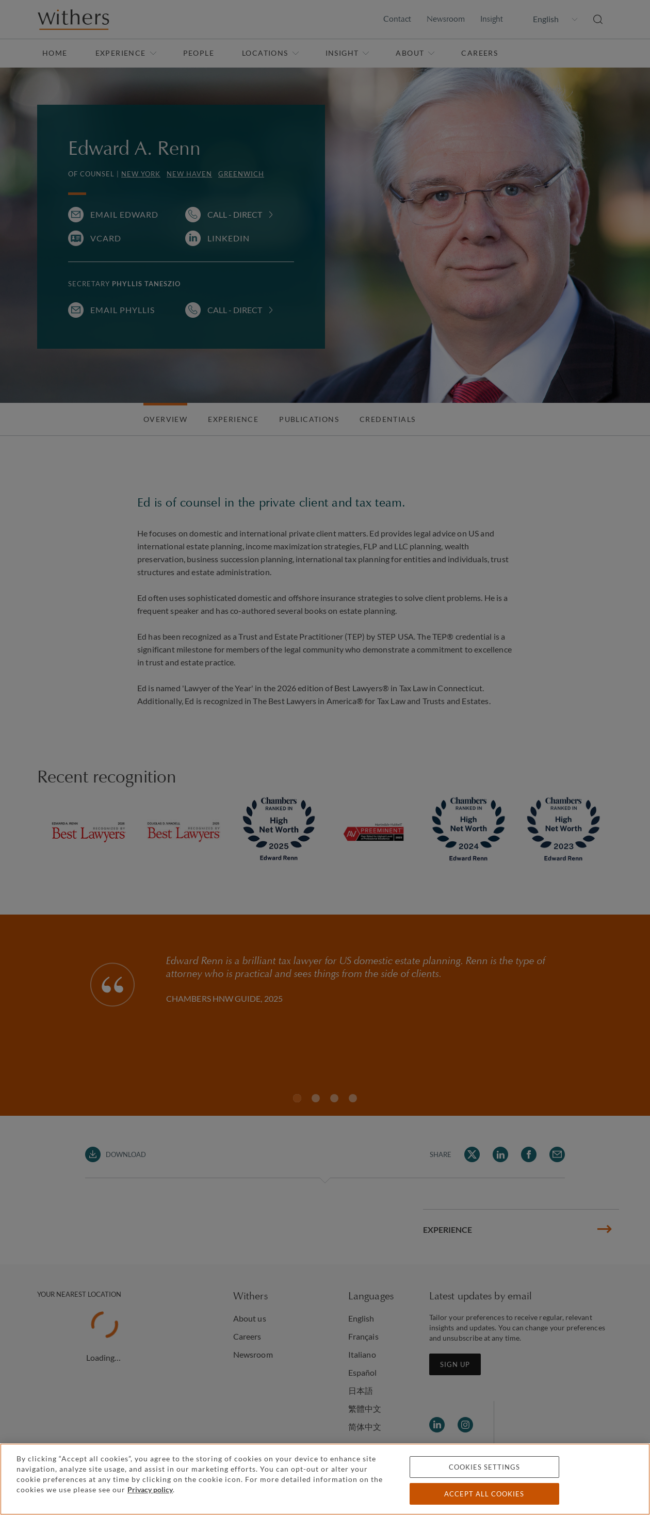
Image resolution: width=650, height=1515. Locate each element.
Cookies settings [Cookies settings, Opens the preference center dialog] (484, 1467)
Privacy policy (150, 1489)
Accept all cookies (484, 1494)
